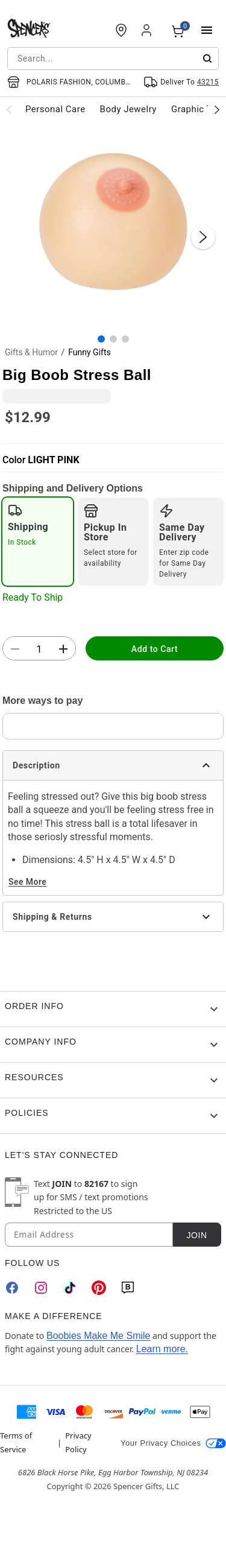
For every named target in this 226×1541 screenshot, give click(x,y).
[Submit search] (207, 58)
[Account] (148, 30)
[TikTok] (70, 1288)
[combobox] (113, 58)
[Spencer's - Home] (29, 30)
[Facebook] (12, 1288)
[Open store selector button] (70, 82)
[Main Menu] (207, 30)
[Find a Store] (121, 30)
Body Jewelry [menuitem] (128, 109)
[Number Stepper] (39, 649)
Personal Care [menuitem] (55, 109)
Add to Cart (154, 649)
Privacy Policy (78, 1442)
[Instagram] (41, 1288)
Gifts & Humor (31, 352)
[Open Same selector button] (181, 82)
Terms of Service (16, 1442)
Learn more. (162, 1349)
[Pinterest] (99, 1288)
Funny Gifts (89, 352)
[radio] (37, 542)
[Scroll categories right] (217, 109)
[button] (113, 224)
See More (27, 882)
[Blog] (128, 1288)
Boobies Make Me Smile (98, 1336)
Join (196, 1235)
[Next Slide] (203, 237)
